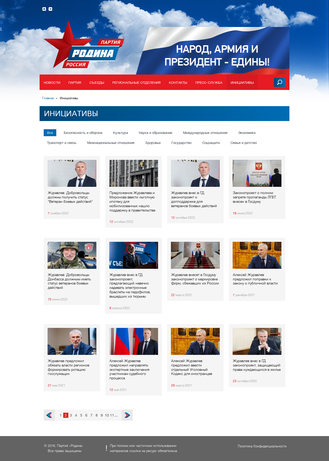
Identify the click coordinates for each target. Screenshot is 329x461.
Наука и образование (155, 133)
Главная (48, 98)
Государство (181, 143)
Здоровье (153, 143)
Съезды (96, 83)
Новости (52, 83)
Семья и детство (244, 143)
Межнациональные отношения (110, 143)
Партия (74, 83)
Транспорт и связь (61, 143)
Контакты (178, 83)
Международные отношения (205, 133)
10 (107, 415)
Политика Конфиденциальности (262, 446)
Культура (120, 133)
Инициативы (242, 83)
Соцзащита (211, 143)
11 (112, 415)
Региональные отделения (136, 83)
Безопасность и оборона (83, 133)
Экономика (246, 133)
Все (50, 133)
